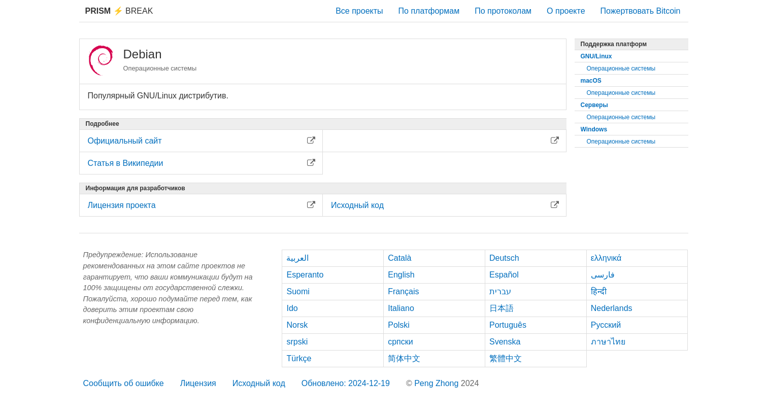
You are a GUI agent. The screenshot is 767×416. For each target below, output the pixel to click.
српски (400, 341)
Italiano (401, 308)
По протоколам (503, 11)
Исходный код (258, 383)
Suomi (297, 291)
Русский (606, 325)
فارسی (603, 274)
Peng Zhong (437, 383)
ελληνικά (606, 258)
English (401, 274)
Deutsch (504, 258)
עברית (500, 291)
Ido (291, 308)
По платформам (429, 11)
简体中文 (404, 358)
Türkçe (298, 358)
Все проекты (359, 11)
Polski (399, 325)
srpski (297, 341)
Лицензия (198, 383)
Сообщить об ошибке (123, 383)
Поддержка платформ (614, 44)
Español (504, 274)
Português (507, 325)
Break (119, 11)
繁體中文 (505, 358)
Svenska (504, 341)
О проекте (566, 11)
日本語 (501, 308)
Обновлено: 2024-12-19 (346, 383)
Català (399, 258)
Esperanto (304, 274)
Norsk (297, 325)
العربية (297, 258)
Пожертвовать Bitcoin (641, 11)
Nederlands (611, 308)
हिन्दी (599, 291)
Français (403, 291)
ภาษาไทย (608, 341)
